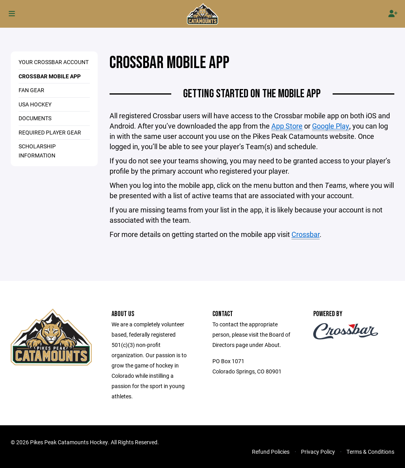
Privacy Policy (318, 451)
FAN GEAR (31, 90)
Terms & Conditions (370, 451)
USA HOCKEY (35, 104)
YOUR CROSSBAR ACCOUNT (54, 62)
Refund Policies (271, 451)
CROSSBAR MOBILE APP (50, 76)
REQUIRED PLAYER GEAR (50, 132)
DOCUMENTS (35, 118)
